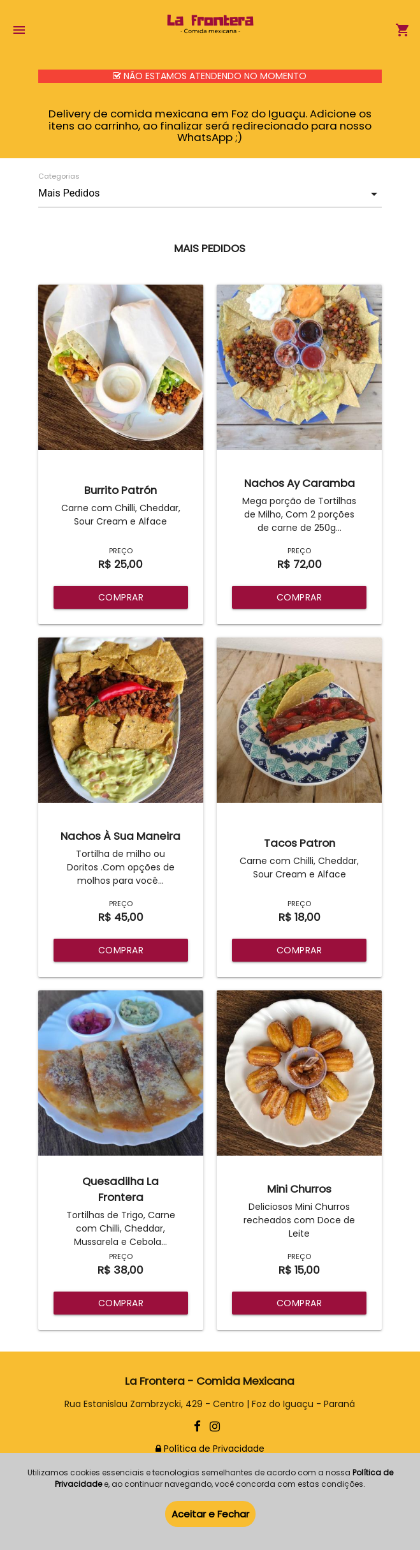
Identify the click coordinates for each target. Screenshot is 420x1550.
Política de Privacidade (210, 1448)
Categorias (59, 176)
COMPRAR (121, 597)
